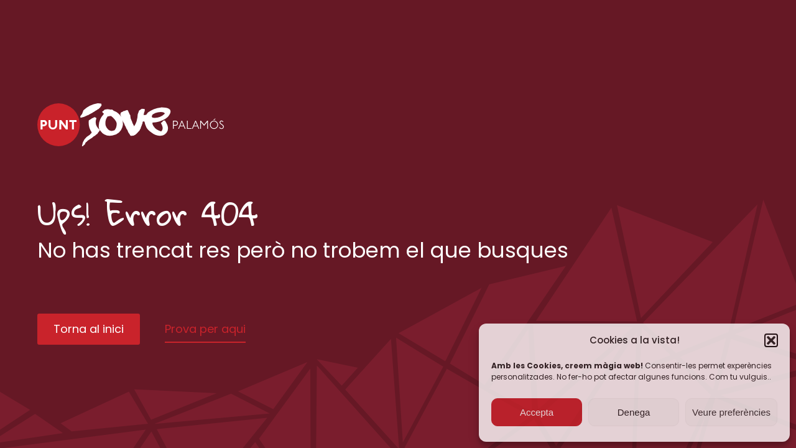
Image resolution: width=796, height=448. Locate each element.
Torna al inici (88, 329)
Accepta (536, 412)
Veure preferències (731, 412)
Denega (634, 412)
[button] (771, 340)
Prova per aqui (205, 329)
